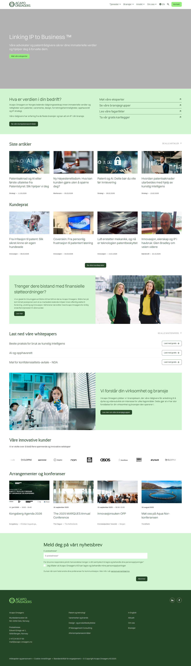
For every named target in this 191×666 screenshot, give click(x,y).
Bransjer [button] (128, 4)
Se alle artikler (170, 143)
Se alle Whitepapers (168, 333)
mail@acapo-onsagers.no (20, 642)
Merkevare (57, 193)
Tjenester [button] (115, 4)
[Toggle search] (168, 4)
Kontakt (176, 4)
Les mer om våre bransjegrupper (116, 412)
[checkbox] (95, 566)
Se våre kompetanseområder (23, 124)
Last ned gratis (172, 343)
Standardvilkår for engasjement (67, 658)
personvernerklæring (120, 571)
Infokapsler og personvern (20, 658)
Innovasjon (13, 254)
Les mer (19, 313)
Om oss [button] (152, 4)
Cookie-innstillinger (42, 658)
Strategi (12, 193)
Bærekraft (145, 254)
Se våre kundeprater (95, 265)
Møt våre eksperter (19, 56)
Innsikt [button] (140, 4)
